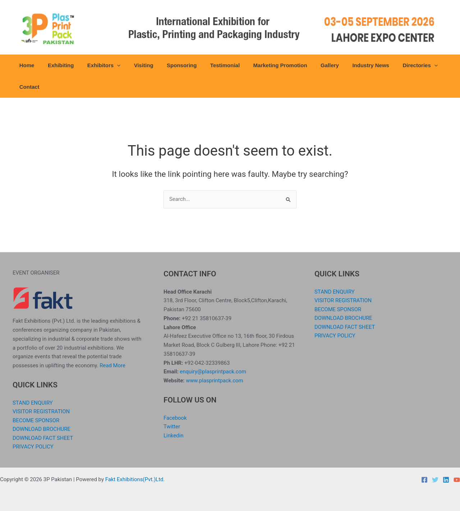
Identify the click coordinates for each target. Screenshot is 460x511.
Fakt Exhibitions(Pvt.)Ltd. (135, 479)
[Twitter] (435, 480)
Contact (28, 87)
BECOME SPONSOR (36, 420)
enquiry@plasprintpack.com (213, 371)
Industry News (348, 65)
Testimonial (210, 65)
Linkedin (174, 435)
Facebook (175, 417)
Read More (112, 365)
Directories (394, 65)
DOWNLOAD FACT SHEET (43, 438)
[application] (110, 65)
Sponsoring (169, 65)
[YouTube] (457, 480)
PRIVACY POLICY (33, 446)
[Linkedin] (446, 480)
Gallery (309, 65)
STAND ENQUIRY (33, 402)
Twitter (172, 426)
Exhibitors (97, 65)
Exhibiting (57, 65)
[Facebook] (424, 480)
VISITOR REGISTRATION (41, 411)
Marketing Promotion (263, 65)
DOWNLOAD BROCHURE (42, 429)
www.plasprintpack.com (215, 380)
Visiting (134, 65)
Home (25, 65)
